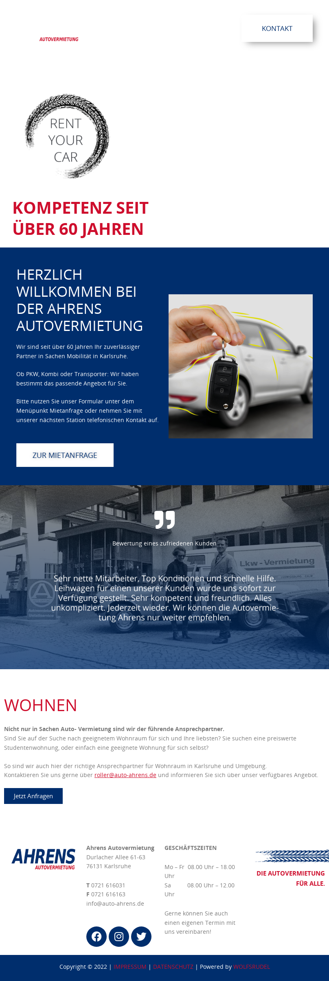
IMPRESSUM (130, 966)
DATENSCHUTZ (173, 966)
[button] (183, 28)
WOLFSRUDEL (251, 966)
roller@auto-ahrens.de (125, 775)
